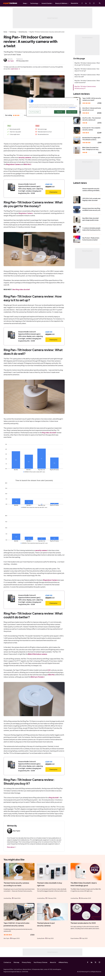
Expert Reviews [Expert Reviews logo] (8, 3)
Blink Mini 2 (27, 164)
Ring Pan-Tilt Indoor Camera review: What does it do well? (87, 75)
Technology (34, 3)
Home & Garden (47, 3)
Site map (16, 962)
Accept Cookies (72, 111)
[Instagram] (94, 3)
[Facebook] (82, 3)
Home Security (23, 32)
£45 (49, 670)
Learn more (14, 69)
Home (5, 32)
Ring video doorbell (49, 432)
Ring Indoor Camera (26, 213)
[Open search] (100, 3)
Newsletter (74, 3)
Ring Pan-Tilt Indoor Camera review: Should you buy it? (85, 87)
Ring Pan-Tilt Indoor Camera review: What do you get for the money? (87, 64)
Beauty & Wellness (61, 3)
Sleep (25, 3)
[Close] (77, 99)
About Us (53, 962)
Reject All (59, 111)
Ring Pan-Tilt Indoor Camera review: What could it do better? (87, 81)
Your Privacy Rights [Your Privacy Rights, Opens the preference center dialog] (35, 111)
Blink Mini (51, 675)
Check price (53, 192)
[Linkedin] (86, 3)
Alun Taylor (11, 61)
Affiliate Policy (63, 962)
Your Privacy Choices (40, 962)
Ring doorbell (53, 797)
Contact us (7, 962)
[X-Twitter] (90, 3)
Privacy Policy (26, 962)
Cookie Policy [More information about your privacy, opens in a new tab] (72, 107)
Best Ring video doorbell (21, 289)
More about (11, 847)
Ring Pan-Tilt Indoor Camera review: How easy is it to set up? (86, 70)
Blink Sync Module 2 (37, 677)
